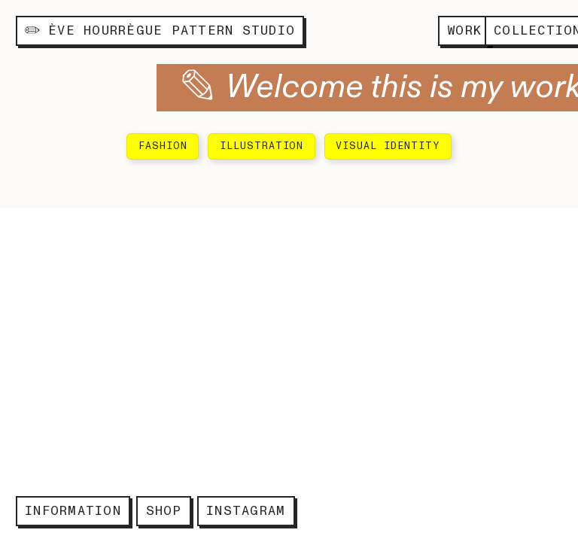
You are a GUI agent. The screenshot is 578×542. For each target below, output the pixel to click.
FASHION (162, 146)
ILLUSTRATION (262, 146)
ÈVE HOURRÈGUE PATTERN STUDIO (160, 30)
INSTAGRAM (245, 510)
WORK (464, 30)
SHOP (164, 510)
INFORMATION (73, 510)
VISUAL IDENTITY (388, 146)
